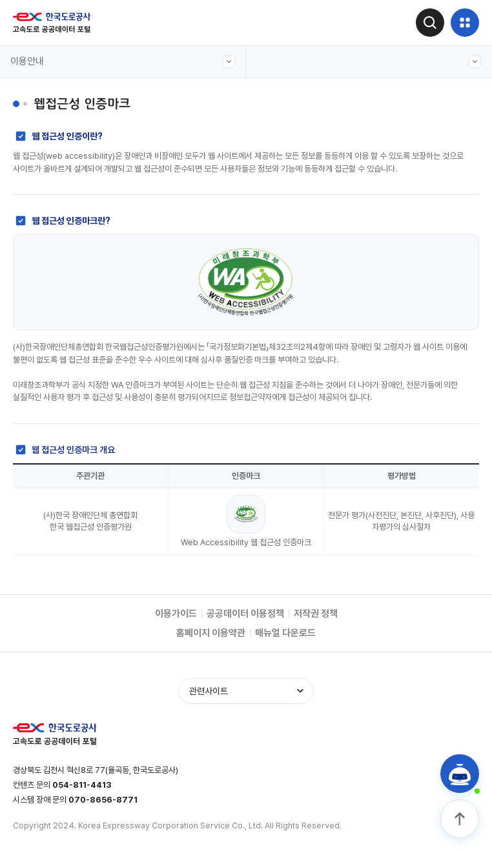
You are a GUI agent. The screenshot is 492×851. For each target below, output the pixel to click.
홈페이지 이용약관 (210, 633)
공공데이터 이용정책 (245, 613)
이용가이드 (176, 613)
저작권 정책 (316, 613)
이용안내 (123, 61)
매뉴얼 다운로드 (285, 633)
